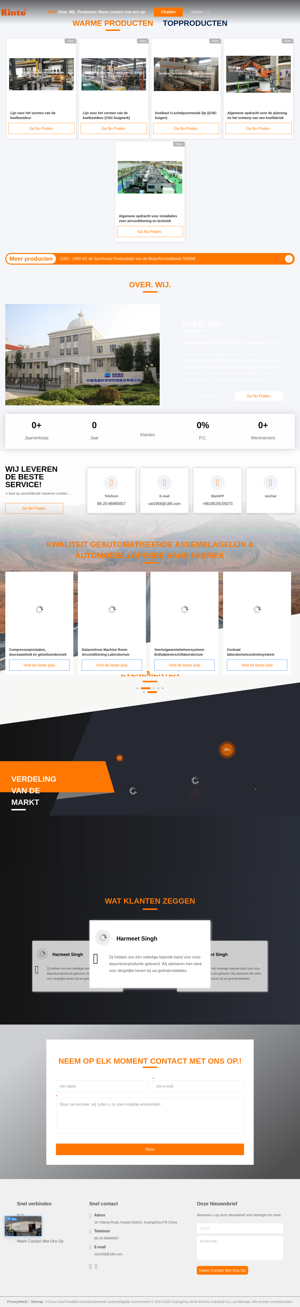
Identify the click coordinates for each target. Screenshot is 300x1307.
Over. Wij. (67, 12)
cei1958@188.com (108, 1254)
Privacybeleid (17, 1302)
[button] (38, 970)
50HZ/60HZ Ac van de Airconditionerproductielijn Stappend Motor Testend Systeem (131, 259)
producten (25, 1224)
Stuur (150, 1149)
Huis (52, 12)
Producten (86, 12)
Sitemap (37, 1302)
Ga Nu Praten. (41, 128)
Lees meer (206, 396)
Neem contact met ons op (121, 12)
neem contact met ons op (222, 1270)
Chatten (168, 12)
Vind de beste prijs (49, 665)
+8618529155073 (217, 504)
